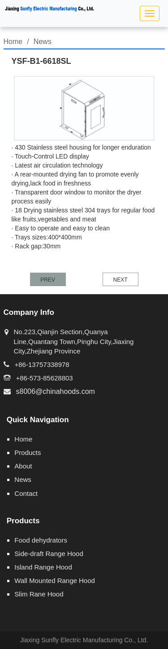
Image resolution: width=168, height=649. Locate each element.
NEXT (120, 280)
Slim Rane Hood (38, 594)
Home (13, 41)
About (23, 466)
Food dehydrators (40, 540)
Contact (26, 493)
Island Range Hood (43, 567)
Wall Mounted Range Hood (54, 580)
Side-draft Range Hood (48, 553)
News (43, 41)
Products (27, 452)
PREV (47, 280)
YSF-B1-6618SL (41, 61)
